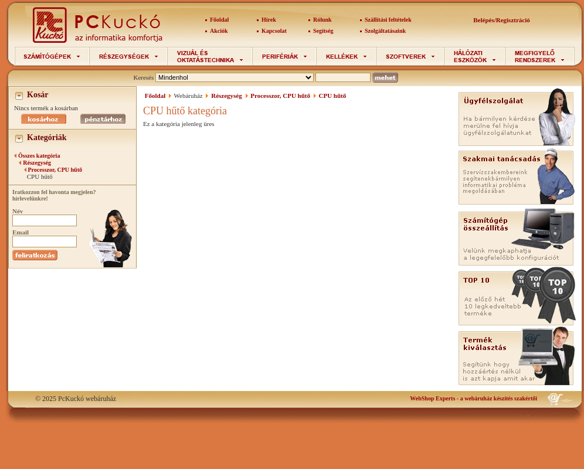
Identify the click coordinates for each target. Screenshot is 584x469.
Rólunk (322, 19)
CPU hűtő (333, 95)
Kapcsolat (274, 31)
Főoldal (219, 19)
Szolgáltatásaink (385, 31)
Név (17, 211)
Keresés (143, 77)
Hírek (269, 19)
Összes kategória (39, 155)
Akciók (219, 31)
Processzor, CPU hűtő (55, 169)
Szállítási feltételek (388, 19)
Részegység (37, 162)
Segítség (323, 31)
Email (20, 232)
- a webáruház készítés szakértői (473, 398)
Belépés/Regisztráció (501, 19)
